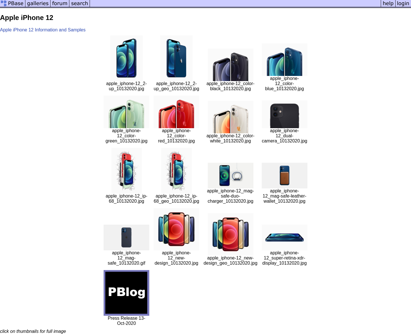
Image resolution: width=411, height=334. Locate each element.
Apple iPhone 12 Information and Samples (43, 29)
